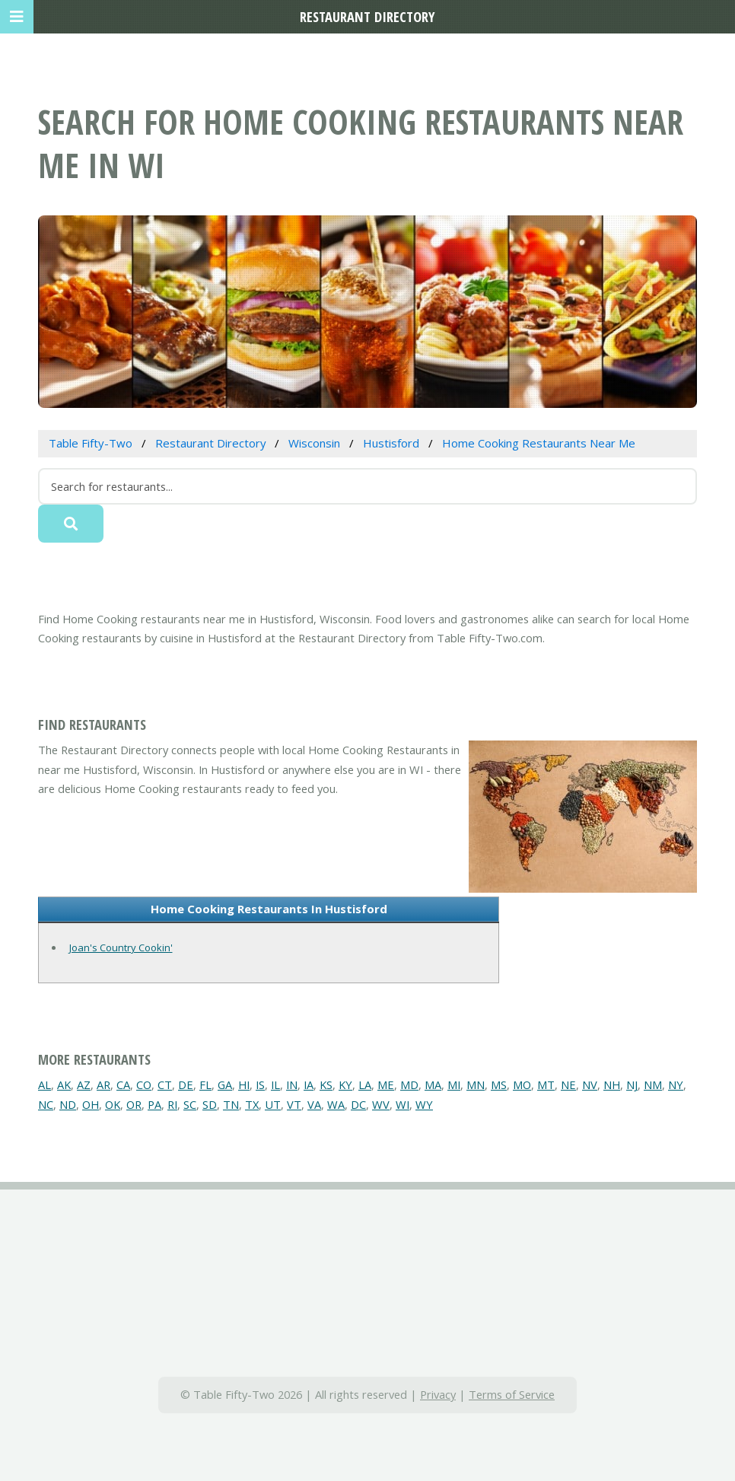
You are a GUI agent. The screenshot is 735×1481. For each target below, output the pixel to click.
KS (326, 1084)
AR (103, 1084)
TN (231, 1104)
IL (275, 1084)
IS (260, 1084)
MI (453, 1084)
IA (308, 1084)
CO (143, 1084)
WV (381, 1104)
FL (205, 1084)
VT (294, 1104)
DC (358, 1104)
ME (385, 1084)
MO (522, 1084)
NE (568, 1084)
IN (292, 1084)
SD (209, 1104)
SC (189, 1104)
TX (252, 1104)
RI (172, 1104)
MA (433, 1084)
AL (44, 1084)
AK (64, 1084)
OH (90, 1104)
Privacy (438, 1394)
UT (273, 1104)
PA (154, 1104)
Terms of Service (512, 1394)
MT (546, 1084)
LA (364, 1084)
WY (424, 1104)
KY (345, 1084)
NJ (632, 1084)
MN (475, 1084)
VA (314, 1104)
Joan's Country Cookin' (121, 947)
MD (409, 1084)
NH (611, 1084)
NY (675, 1084)
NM (653, 1084)
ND (67, 1104)
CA (123, 1084)
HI (244, 1084)
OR (134, 1104)
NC (45, 1104)
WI (402, 1104)
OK (112, 1104)
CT (165, 1084)
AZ (84, 1084)
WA (336, 1104)
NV (589, 1084)
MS (499, 1084)
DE (185, 1084)
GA (225, 1084)
